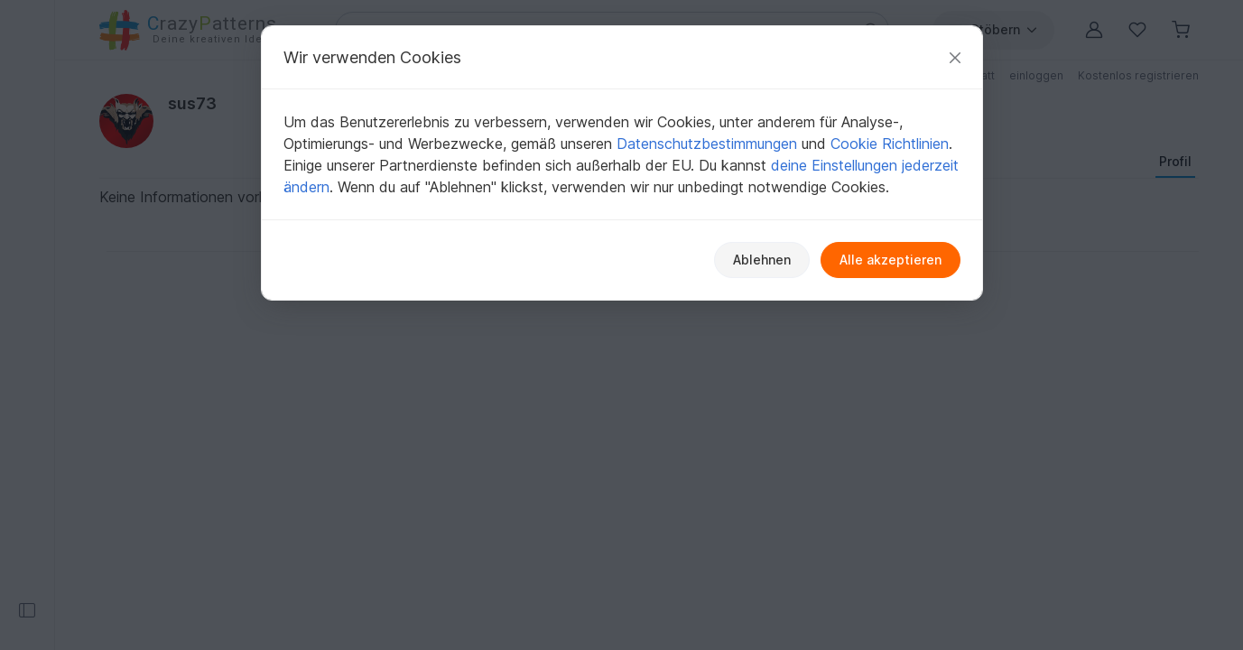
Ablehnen (762, 259)
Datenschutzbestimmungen (707, 144)
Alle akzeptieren (890, 259)
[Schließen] (955, 57)
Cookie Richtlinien (889, 144)
